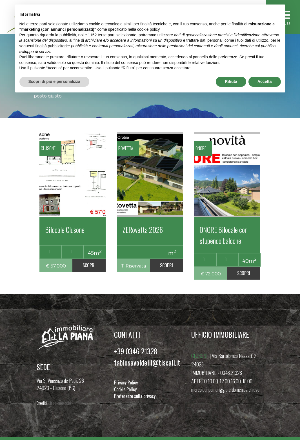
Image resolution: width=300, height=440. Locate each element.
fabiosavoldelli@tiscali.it (147, 362)
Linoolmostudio (59, 403)
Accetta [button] (264, 81)
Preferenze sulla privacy (134, 396)
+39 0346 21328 (135, 351)
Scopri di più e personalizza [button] (54, 81)
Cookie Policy (125, 389)
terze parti (106, 35)
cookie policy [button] (148, 29)
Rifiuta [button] (231, 81)
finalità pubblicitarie (52, 46)
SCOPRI (89, 265)
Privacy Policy (126, 382)
